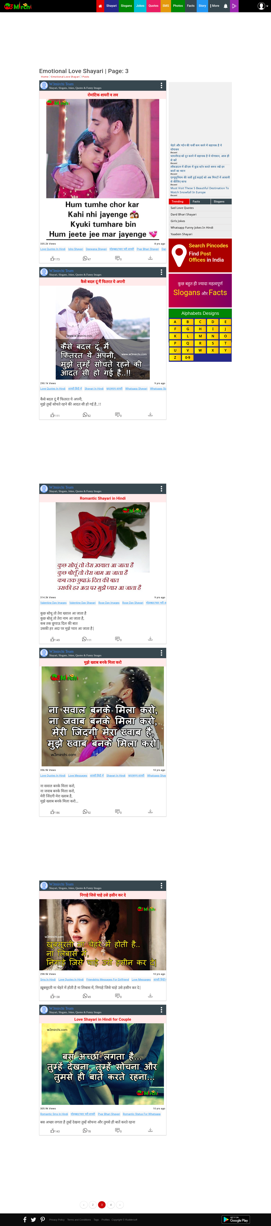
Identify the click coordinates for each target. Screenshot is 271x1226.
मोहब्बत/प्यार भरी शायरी (122, 249)
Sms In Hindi (48, 979)
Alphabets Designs (200, 313)
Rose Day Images (109, 602)
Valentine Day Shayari (82, 602)
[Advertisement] (135, 39)
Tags (96, 1219)
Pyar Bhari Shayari (148, 249)
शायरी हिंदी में (75, 388)
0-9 (187, 357)
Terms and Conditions (79, 1219)
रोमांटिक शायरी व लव (103, 95)
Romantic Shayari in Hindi (103, 498)
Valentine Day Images (53, 602)
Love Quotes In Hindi (52, 249)
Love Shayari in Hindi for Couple (102, 1019)
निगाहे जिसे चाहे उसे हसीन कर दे (103, 895)
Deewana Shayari (96, 249)
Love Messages (77, 775)
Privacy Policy (57, 1219)
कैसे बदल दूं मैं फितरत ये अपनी (103, 281)
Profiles (105, 1219)
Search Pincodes (208, 245)
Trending (177, 201)
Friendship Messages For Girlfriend (107, 979)
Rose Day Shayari (132, 602)
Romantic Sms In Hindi (54, 1114)
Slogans (219, 201)
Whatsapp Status (160, 388)
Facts (196, 201)
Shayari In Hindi (94, 388)
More (214, 6)
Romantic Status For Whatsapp (142, 1114)
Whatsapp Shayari (136, 388)
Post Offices (200, 257)
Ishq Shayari (75, 249)
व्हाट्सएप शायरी (114, 388)
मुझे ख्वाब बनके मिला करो (102, 662)
